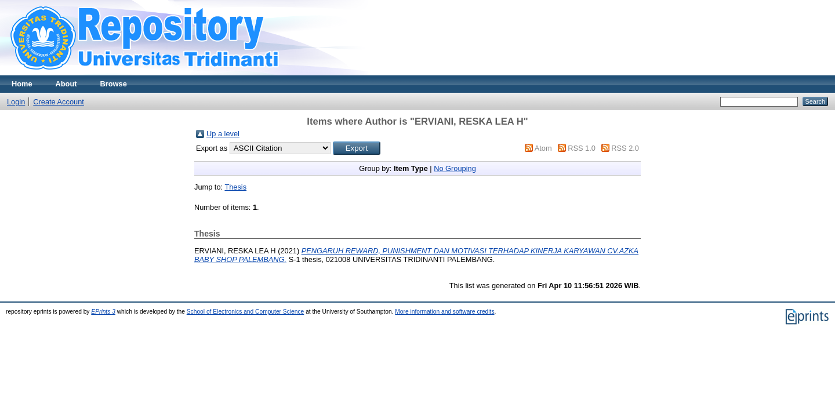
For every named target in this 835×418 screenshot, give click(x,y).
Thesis (235, 187)
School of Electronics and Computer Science (245, 311)
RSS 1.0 (582, 148)
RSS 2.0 (625, 148)
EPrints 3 (103, 311)
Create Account (58, 101)
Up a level (222, 133)
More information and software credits (444, 311)
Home (22, 83)
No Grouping (455, 168)
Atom (543, 148)
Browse (113, 83)
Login (16, 101)
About (66, 83)
